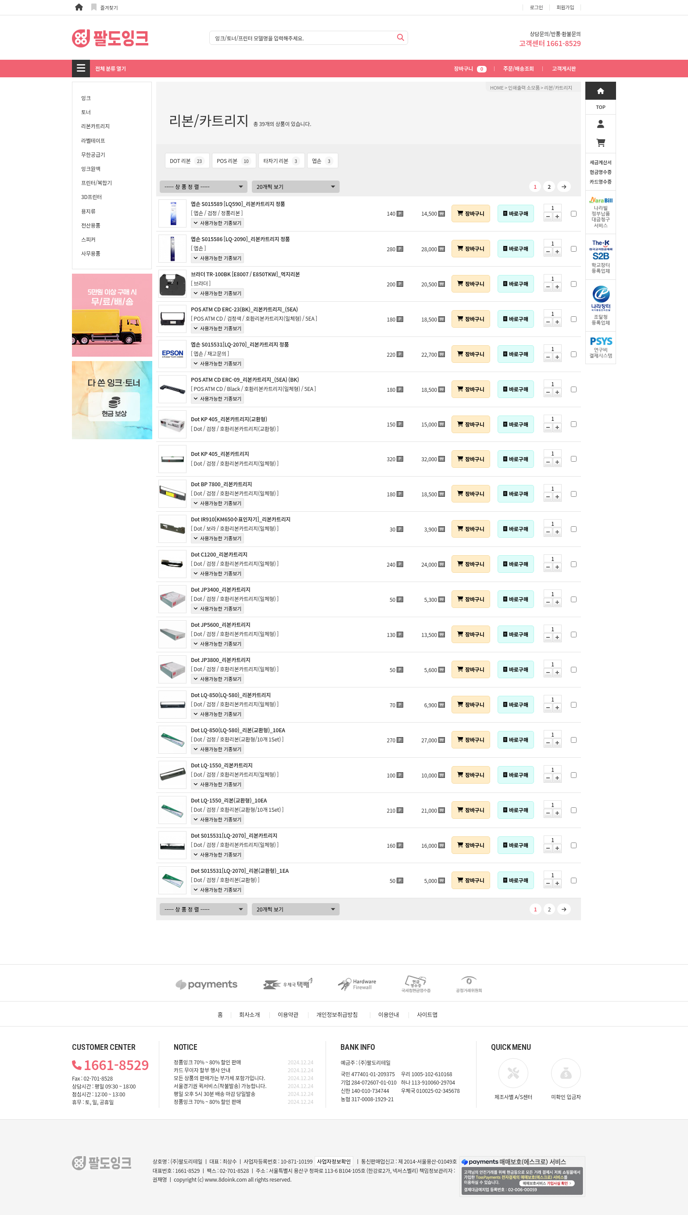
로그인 (536, 7)
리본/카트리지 (558, 87)
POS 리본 (234, 160)
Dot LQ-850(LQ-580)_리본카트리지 (231, 694)
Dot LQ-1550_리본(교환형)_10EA (229, 800)
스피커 (88, 239)
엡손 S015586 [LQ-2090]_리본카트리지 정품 (240, 238)
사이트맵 (427, 1014)
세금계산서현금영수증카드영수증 (601, 172)
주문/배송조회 (518, 68)
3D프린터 (91, 196)
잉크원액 (90, 168)
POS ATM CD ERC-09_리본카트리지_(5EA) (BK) (245, 379)
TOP (601, 106)
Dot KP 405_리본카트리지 (220, 453)
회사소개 (249, 1014)
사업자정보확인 (334, 1161)
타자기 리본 (281, 160)
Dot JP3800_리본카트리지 (221, 659)
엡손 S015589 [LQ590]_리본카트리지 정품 (238, 203)
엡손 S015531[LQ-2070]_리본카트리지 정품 (240, 344)
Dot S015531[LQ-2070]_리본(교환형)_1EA (240, 870)
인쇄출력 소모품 (524, 87)
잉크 (86, 97)
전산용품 (90, 225)
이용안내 (388, 1014)
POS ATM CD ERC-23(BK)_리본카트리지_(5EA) (244, 309)
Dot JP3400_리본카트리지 (221, 589)
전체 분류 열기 (110, 68)
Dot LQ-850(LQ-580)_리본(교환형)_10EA (238, 730)
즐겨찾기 (104, 7)
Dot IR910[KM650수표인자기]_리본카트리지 (240, 519)
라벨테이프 (93, 140)
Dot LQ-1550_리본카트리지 (222, 765)
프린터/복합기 (96, 182)
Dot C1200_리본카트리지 (219, 554)
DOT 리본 (187, 160)
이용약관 (288, 1014)
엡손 (322, 160)
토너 (86, 112)
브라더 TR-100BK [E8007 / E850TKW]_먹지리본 (245, 274)
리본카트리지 (95, 126)
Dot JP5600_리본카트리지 (221, 624)
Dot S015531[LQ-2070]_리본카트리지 (234, 835)
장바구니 (470, 68)
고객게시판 (564, 68)
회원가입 (565, 7)
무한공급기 (93, 154)
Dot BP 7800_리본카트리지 (221, 484)
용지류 (88, 211)
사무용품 (90, 253)
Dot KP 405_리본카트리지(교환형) (229, 419)
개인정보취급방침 (337, 1014)
